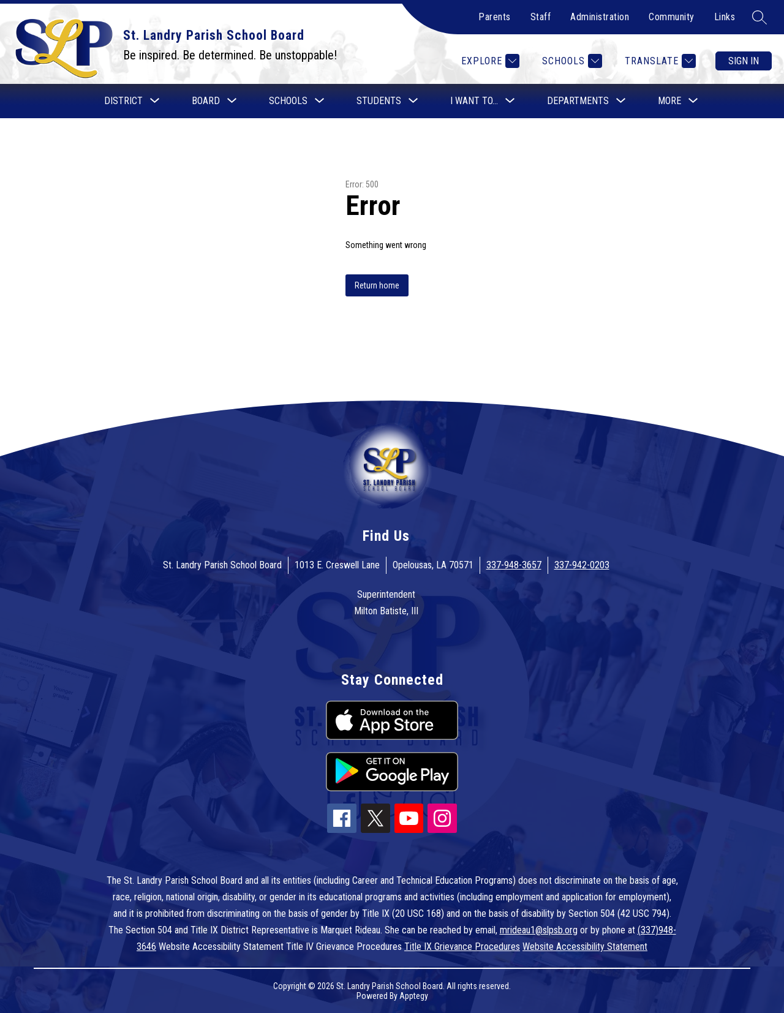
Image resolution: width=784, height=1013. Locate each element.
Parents (494, 17)
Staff (540, 17)
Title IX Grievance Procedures (462, 946)
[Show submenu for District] (123, 101)
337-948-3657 (513, 565)
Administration (599, 17)
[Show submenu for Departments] (578, 101)
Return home (377, 285)
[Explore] (488, 61)
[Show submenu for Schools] (288, 101)
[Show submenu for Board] (206, 101)
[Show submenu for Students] (378, 101)
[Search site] (759, 17)
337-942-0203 (581, 565)
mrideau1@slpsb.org (539, 930)
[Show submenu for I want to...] (474, 101)
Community (672, 17)
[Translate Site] (659, 61)
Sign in (743, 61)
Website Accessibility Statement (584, 946)
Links (725, 17)
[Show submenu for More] (669, 101)
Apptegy (413, 996)
